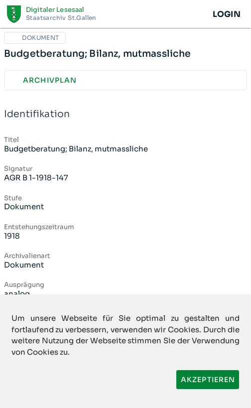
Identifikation (125, 114)
